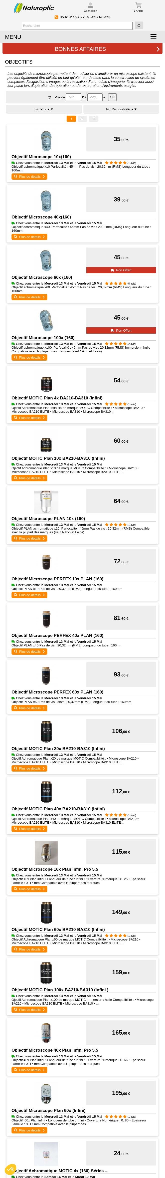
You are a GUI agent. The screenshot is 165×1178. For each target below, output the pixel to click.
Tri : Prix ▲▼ (44, 109)
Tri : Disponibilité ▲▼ (121, 109)
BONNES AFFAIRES (107, 49)
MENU (13, 37)
